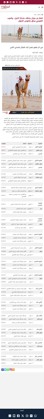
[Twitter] (5, 369)
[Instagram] (10, 369)
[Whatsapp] (8, 369)
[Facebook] (2, 369)
